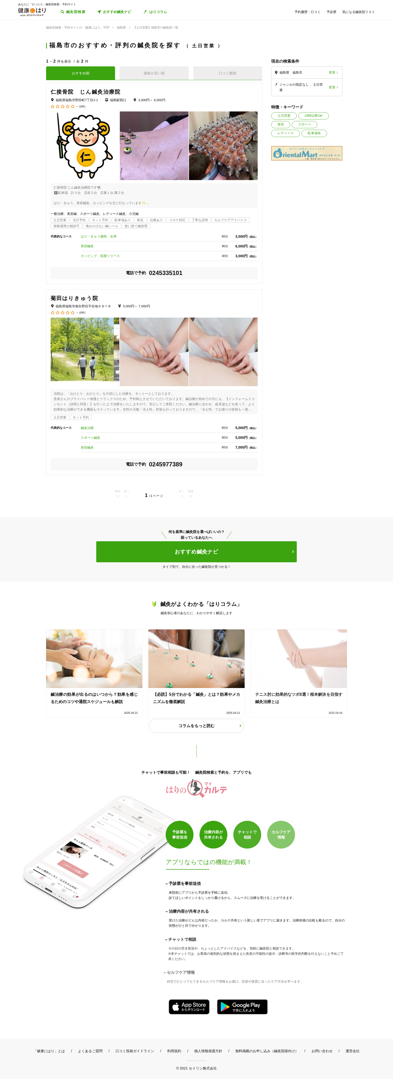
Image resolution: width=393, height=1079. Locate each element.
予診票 (331, 12)
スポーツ (304, 124)
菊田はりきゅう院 (74, 298)
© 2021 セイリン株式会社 (196, 1068)
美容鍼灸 (87, 246)
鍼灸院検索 (75, 12)
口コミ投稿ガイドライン (135, 1051)
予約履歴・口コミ (307, 12)
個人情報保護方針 (208, 1051)
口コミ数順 (227, 73)
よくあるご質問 (90, 1051)
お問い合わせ (322, 1051)
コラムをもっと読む (196, 726)
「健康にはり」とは (49, 1051)
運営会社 (353, 1051)
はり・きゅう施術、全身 (99, 236)
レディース (285, 133)
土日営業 (283, 115)
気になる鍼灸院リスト (358, 12)
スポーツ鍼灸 (90, 437)
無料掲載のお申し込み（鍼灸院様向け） (267, 1051)
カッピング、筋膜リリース (100, 255)
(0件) (82, 106)
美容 (280, 124)
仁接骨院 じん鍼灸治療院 (86, 92)
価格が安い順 (154, 73)
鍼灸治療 (87, 428)
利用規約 (174, 1051)
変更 (332, 72)
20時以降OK (314, 115)
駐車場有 (314, 133)
